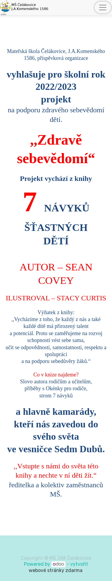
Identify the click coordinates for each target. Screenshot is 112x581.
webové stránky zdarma (56, 570)
